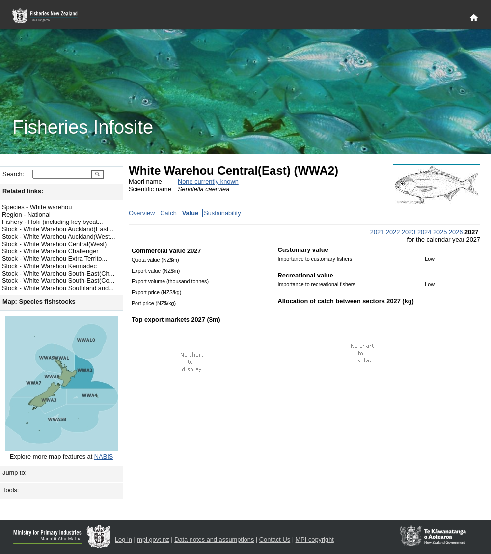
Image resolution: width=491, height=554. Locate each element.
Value (190, 213)
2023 (408, 232)
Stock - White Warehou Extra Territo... (54, 258)
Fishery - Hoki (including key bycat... (52, 221)
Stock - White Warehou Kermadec (49, 266)
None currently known (208, 181)
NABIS (103, 456)
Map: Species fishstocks (39, 301)
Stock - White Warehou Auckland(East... (57, 229)
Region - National (26, 214)
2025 (440, 232)
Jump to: (14, 472)
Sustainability (222, 213)
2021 (377, 232)
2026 (456, 232)
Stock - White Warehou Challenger (50, 251)
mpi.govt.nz (153, 539)
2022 (393, 232)
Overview (142, 213)
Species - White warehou (37, 207)
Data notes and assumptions (214, 539)
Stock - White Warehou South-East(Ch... (58, 273)
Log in (123, 539)
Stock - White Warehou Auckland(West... (58, 236)
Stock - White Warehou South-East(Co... (58, 280)
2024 (424, 232)
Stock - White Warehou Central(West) (54, 244)
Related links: (22, 190)
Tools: (10, 490)
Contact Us (274, 539)
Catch (168, 213)
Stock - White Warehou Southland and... (58, 288)
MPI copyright (315, 539)
